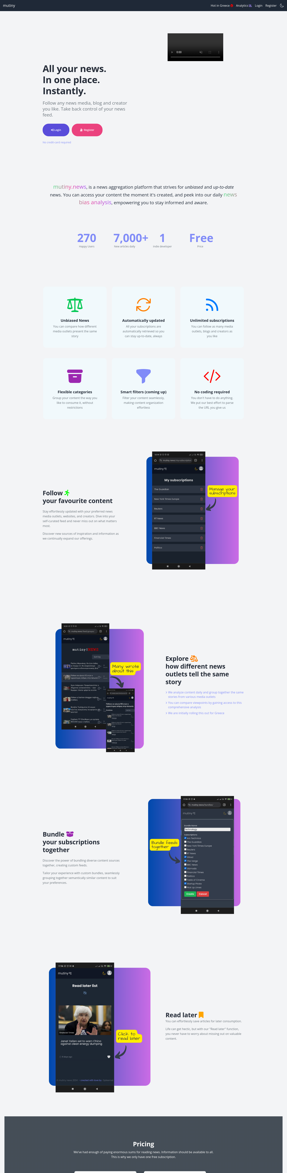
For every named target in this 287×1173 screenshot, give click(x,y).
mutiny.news (69, 186)
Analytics (244, 6)
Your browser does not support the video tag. (195, 47)
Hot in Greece (222, 6)
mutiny (9, 5)
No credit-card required (57, 142)
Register (271, 6)
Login (259, 6)
